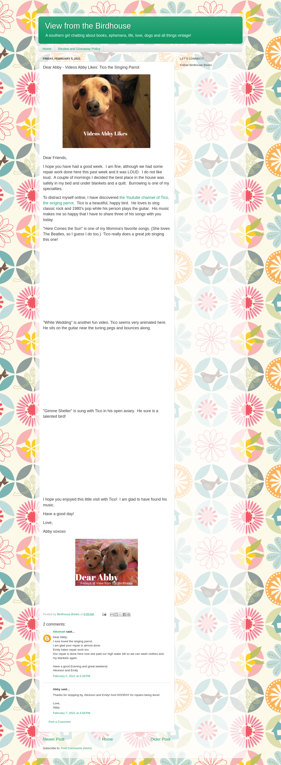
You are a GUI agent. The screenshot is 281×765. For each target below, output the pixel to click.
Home (47, 49)
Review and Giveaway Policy (79, 49)
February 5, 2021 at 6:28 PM (71, 676)
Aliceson (59, 631)
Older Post (160, 739)
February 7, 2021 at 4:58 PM (71, 713)
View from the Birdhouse (88, 25)
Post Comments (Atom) (76, 748)
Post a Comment (60, 721)
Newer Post (53, 739)
